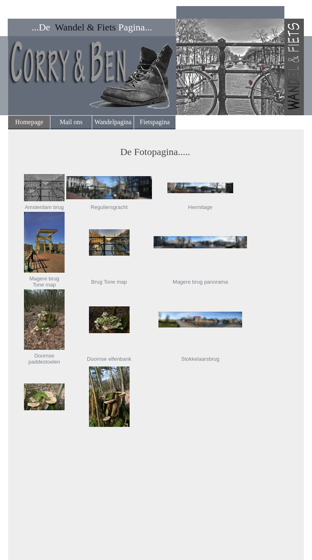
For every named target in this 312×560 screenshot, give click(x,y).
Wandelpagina (112, 121)
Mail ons (71, 121)
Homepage (29, 121)
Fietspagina (155, 121)
